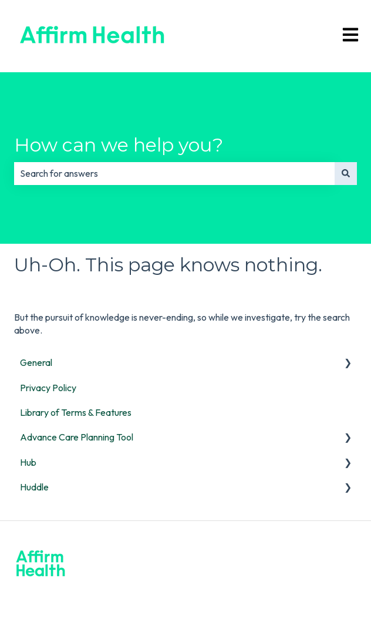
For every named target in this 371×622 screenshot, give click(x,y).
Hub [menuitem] (28, 462)
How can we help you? (118, 144)
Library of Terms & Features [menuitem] (75, 412)
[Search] (346, 173)
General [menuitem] (36, 362)
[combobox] (174, 173)
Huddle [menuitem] (34, 487)
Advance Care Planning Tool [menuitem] (76, 437)
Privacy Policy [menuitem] (48, 388)
